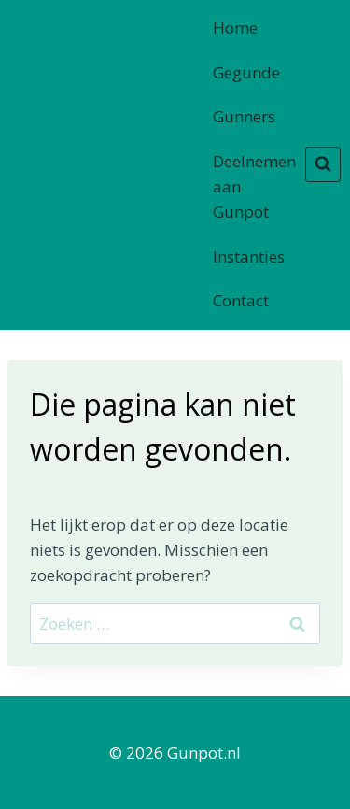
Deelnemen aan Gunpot (254, 186)
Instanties (249, 256)
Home (235, 27)
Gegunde (246, 72)
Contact (241, 300)
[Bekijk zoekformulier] (323, 164)
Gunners (244, 116)
